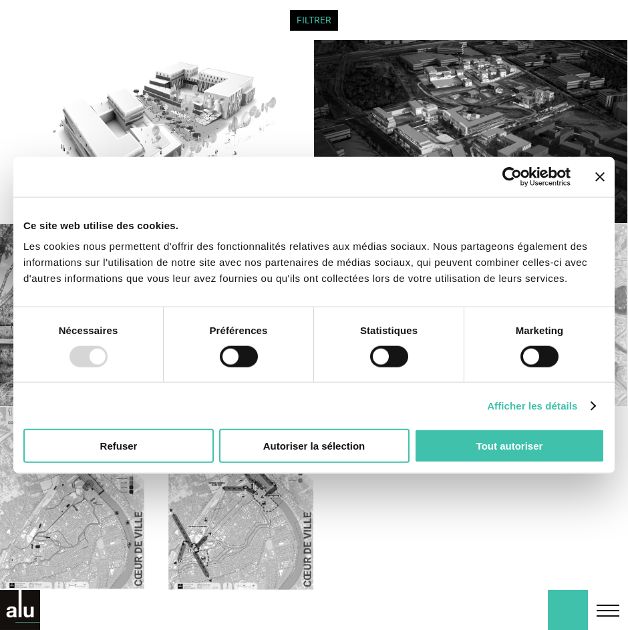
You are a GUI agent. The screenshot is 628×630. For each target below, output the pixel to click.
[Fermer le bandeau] (600, 176)
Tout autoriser (509, 446)
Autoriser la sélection (314, 446)
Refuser (119, 446)
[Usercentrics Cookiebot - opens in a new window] (512, 176)
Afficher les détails (532, 405)
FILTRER (314, 20)
